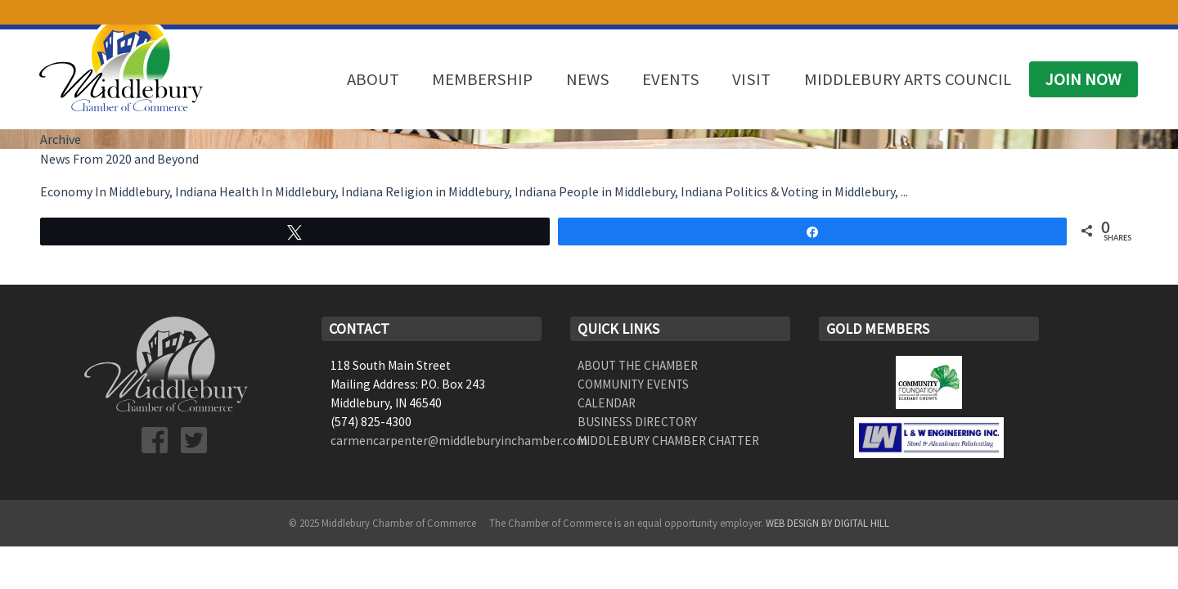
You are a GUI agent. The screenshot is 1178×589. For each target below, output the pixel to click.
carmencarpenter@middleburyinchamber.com (458, 440)
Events (670, 79)
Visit (751, 79)
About (373, 79)
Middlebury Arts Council (907, 79)
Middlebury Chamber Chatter (668, 440)
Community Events (633, 384)
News (587, 79)
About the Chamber (638, 365)
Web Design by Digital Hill (827, 522)
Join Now (1083, 79)
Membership (482, 79)
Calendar (607, 403)
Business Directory (637, 421)
